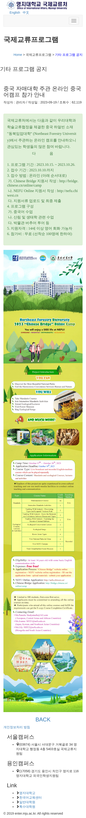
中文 (26, 12)
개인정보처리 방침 (16, 727)
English (15, 12)
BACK (42, 719)
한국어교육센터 (30, 797)
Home (18, 54)
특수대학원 (27, 806)
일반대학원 (27, 802)
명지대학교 (27, 793)
